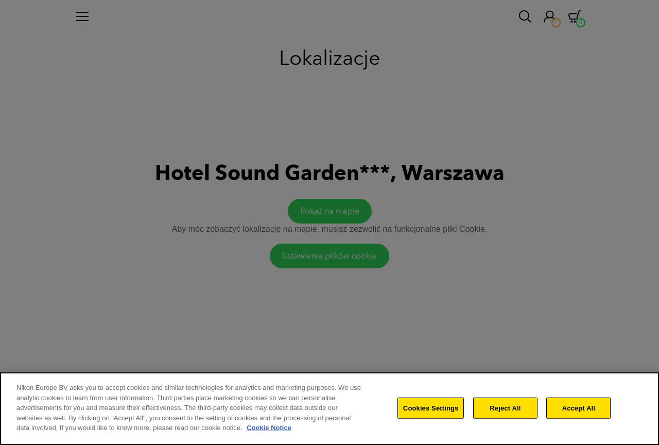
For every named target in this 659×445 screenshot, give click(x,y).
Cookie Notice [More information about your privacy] (269, 430)
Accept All (578, 410)
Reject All (505, 410)
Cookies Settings (431, 410)
